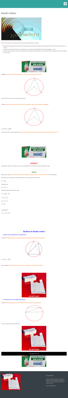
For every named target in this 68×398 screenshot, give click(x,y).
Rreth (4, 46)
